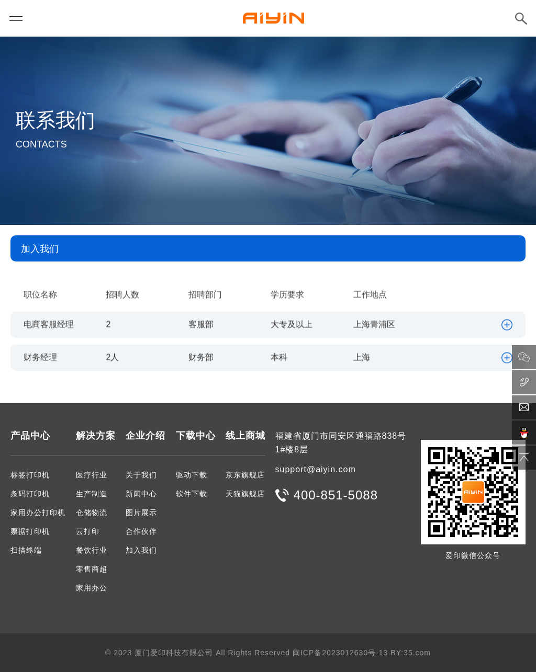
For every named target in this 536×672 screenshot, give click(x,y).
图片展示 (141, 512)
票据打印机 (30, 531)
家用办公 (91, 588)
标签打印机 (30, 475)
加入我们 (141, 550)
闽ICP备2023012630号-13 (340, 652)
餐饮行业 (91, 550)
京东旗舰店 (245, 475)
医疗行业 (91, 475)
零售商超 (91, 569)
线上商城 (245, 435)
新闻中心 (141, 493)
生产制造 (91, 493)
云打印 (87, 531)
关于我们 (141, 475)
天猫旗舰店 (245, 493)
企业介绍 (145, 435)
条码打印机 (30, 493)
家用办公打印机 (37, 512)
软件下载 (191, 493)
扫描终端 (26, 550)
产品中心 (30, 435)
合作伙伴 (141, 531)
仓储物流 (91, 512)
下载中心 (196, 435)
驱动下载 (191, 475)
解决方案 (96, 435)
